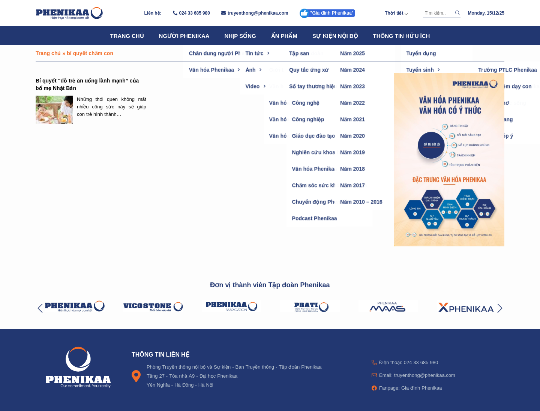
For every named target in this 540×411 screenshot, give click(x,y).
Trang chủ (127, 35)
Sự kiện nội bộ (335, 35)
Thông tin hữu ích (401, 35)
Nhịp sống (240, 35)
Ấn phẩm (284, 35)
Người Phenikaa (184, 35)
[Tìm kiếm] (438, 13)
